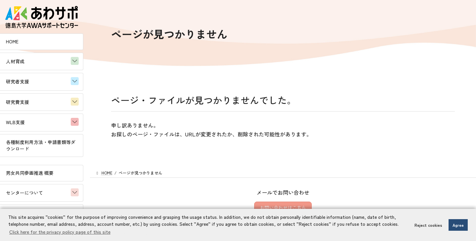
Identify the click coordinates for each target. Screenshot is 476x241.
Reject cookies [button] (428, 225)
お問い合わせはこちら (283, 207)
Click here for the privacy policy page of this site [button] (59, 231)
